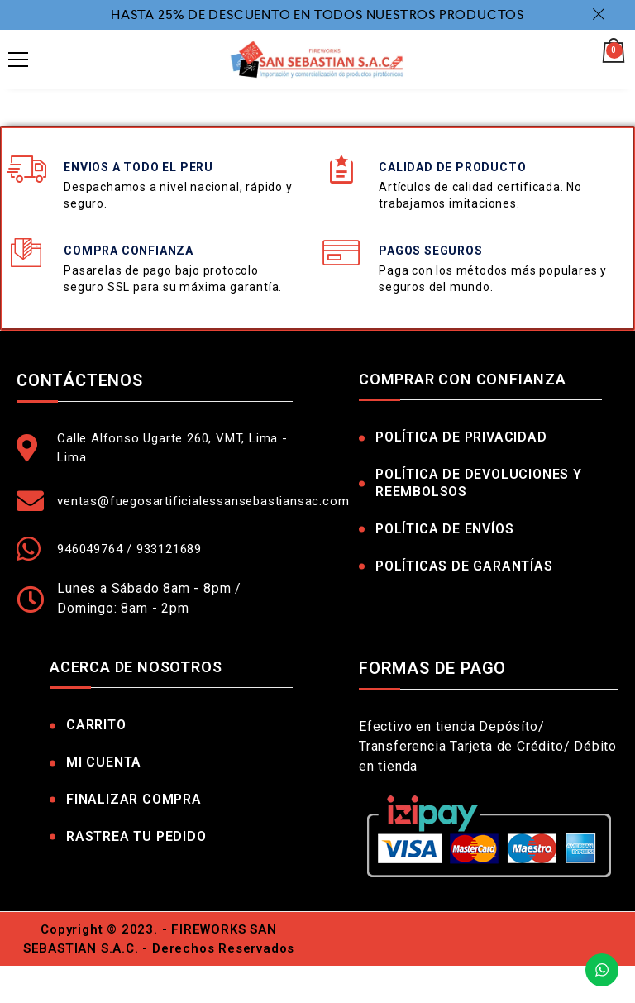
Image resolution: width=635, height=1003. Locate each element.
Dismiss (601, 14)
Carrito (96, 725)
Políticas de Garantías (464, 566)
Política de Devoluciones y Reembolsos (478, 482)
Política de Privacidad (461, 437)
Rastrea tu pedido (136, 836)
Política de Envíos (444, 529)
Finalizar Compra (134, 799)
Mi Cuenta (103, 762)
